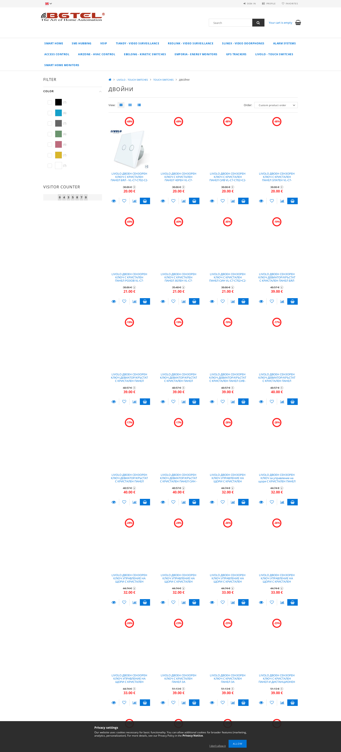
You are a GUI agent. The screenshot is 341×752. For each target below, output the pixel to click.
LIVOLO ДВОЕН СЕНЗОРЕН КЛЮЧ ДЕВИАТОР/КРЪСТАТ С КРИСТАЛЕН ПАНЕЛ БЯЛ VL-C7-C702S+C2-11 (276, 279)
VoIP (103, 43)
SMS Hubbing (82, 43)
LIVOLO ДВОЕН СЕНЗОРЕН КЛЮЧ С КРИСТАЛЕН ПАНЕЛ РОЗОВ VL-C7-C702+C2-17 (129, 279)
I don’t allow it (217, 746)
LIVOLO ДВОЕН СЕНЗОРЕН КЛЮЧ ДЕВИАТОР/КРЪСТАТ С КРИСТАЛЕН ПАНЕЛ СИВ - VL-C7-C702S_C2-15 (227, 379)
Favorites (292, 3)
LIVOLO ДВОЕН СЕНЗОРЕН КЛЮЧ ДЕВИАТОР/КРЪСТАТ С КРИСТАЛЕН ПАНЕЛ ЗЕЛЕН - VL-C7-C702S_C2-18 (129, 479)
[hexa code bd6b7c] (58, 144)
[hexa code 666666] (58, 123)
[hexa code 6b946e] (58, 133)
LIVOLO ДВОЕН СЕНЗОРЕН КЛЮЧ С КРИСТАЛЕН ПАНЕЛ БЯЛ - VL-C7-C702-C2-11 (129, 178)
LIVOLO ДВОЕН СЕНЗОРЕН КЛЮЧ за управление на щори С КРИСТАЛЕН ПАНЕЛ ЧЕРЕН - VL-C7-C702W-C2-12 (277, 479)
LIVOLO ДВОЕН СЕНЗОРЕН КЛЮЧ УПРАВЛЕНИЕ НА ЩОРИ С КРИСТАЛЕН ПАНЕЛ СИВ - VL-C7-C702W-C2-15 (178, 581)
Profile (271, 3)
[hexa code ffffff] (58, 165)
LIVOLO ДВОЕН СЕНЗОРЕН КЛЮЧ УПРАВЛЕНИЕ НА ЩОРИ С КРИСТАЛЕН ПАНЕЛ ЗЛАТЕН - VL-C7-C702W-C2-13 (129, 581)
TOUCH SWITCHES (163, 79)
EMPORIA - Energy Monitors (196, 54)
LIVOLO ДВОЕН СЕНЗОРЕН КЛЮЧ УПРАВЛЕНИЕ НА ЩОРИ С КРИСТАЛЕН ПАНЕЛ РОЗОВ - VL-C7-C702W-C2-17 (228, 581)
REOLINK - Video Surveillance (190, 43)
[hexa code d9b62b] (58, 155)
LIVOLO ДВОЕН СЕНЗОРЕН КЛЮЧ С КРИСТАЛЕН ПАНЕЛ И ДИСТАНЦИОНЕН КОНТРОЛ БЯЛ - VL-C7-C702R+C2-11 (277, 682)
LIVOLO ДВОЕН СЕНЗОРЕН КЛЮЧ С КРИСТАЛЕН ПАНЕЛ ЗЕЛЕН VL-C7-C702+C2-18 (178, 279)
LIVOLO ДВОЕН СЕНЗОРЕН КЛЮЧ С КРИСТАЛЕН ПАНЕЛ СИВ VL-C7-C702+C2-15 (227, 178)
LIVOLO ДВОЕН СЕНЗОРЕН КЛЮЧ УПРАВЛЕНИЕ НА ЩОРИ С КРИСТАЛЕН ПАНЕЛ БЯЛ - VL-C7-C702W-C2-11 (228, 481)
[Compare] (135, 201)
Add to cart (145, 201)
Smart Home (53, 43)
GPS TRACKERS (236, 54)
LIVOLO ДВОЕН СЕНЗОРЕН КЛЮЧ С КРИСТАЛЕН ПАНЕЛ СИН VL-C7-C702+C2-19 (227, 279)
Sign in (251, 3)
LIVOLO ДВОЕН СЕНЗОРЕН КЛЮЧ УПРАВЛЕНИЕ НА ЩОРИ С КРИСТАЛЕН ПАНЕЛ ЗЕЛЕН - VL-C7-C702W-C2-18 (277, 581)
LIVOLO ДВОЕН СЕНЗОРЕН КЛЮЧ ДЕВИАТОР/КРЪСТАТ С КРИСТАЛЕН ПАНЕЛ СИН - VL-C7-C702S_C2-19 (178, 479)
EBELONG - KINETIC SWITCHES (145, 54)
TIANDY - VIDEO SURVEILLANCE (137, 43)
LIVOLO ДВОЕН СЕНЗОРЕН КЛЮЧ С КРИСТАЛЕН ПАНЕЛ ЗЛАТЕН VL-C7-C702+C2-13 (277, 178)
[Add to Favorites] (124, 201)
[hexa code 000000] (58, 102)
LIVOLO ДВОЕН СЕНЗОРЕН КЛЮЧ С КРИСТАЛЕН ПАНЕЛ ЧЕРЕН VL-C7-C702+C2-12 (178, 178)
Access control (56, 54)
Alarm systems (284, 43)
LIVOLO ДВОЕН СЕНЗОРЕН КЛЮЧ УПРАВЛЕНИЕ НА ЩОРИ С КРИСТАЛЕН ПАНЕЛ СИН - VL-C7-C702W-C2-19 (129, 682)
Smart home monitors (61, 65)
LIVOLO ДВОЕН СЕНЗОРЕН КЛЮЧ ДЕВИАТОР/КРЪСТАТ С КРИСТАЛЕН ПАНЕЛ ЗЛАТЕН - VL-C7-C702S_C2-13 (178, 381)
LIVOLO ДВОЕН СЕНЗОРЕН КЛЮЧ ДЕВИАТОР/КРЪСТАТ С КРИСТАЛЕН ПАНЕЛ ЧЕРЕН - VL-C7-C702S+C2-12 (129, 379)
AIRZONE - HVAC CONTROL (96, 54)
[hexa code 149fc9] (58, 112)
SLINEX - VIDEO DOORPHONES (243, 43)
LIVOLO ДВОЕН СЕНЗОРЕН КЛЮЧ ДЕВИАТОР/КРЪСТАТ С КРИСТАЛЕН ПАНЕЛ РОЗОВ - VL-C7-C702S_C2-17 (276, 379)
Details (114, 201)
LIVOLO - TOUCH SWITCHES (274, 54)
